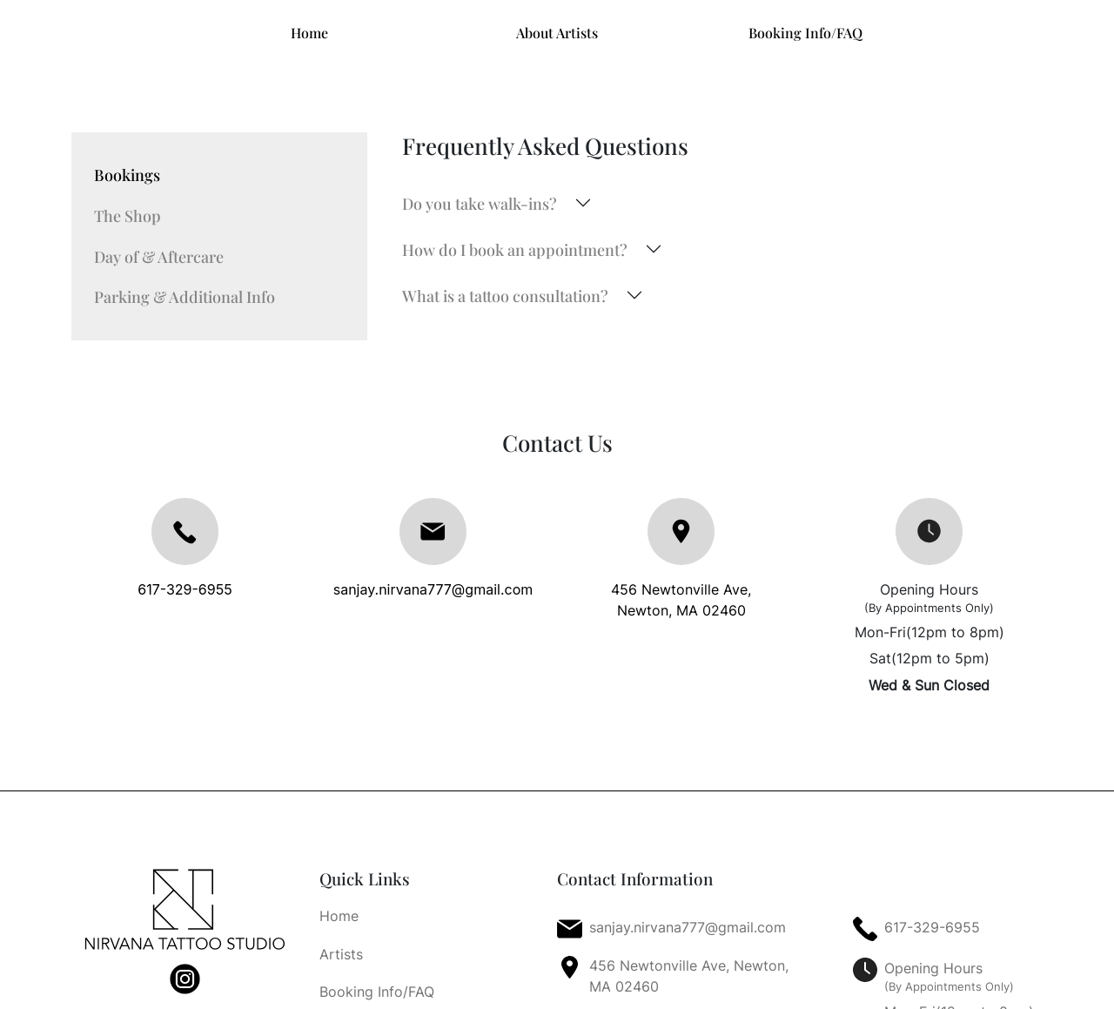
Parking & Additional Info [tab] (184, 296)
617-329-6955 (185, 589)
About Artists (557, 33)
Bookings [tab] (127, 175)
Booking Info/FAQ (805, 33)
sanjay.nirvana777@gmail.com (433, 589)
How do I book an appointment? (514, 249)
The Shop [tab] (127, 215)
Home (309, 33)
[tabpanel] (722, 249)
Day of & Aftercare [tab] (159, 256)
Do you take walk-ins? (479, 203)
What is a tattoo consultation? (505, 296)
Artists (341, 954)
